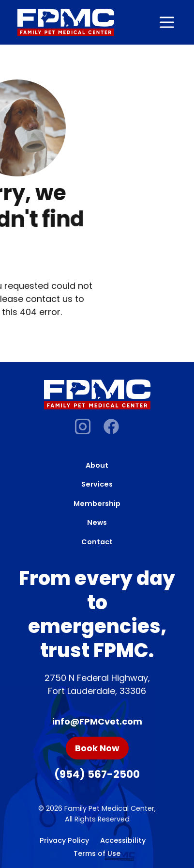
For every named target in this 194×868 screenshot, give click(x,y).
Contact (97, 542)
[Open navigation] (167, 22)
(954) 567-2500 (97, 774)
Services (97, 484)
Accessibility (123, 840)
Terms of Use (97, 853)
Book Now (97, 748)
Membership (97, 503)
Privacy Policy (64, 840)
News (97, 522)
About (97, 465)
